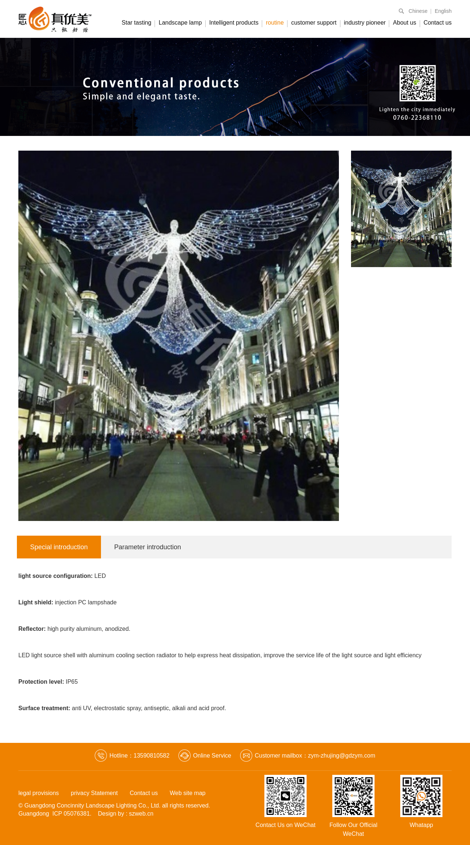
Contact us (438, 22)
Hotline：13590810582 (139, 755)
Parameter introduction (147, 547)
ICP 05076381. (72, 813)
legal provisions (38, 793)
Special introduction (59, 547)
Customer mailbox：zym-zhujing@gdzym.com (315, 755)
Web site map (188, 793)
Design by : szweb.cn (125, 813)
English (443, 11)
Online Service (212, 755)
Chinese (418, 11)
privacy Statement (94, 793)
